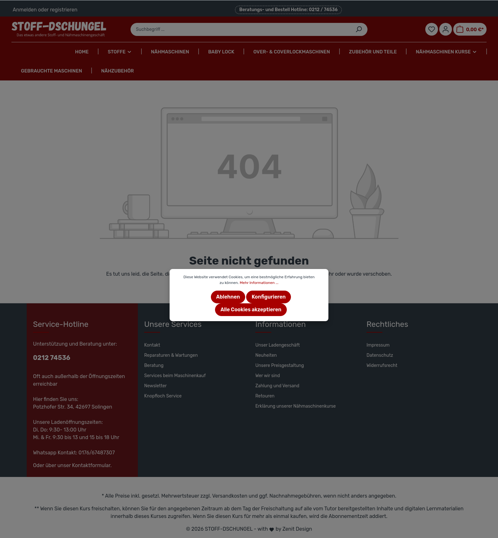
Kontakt (152, 345)
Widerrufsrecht (382, 365)
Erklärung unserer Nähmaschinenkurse (295, 406)
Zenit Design (297, 529)
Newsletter (155, 386)
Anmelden (25, 10)
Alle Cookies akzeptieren (250, 310)
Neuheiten (266, 355)
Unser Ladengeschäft (277, 345)
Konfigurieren (269, 297)
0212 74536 (51, 358)
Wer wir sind (267, 375)
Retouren (264, 396)
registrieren (63, 10)
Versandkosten (229, 496)
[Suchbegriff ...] (240, 29)
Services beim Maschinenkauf (175, 375)
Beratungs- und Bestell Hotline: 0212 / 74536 (288, 9)
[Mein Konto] (445, 29)
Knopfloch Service (163, 396)
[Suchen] (358, 29)
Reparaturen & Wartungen (171, 355)
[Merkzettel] (431, 29)
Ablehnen (228, 297)
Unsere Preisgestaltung (279, 365)
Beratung (154, 365)
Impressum (378, 345)
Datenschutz (380, 355)
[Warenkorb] (470, 29)
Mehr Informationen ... (259, 282)
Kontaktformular (91, 465)
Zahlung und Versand (277, 386)
